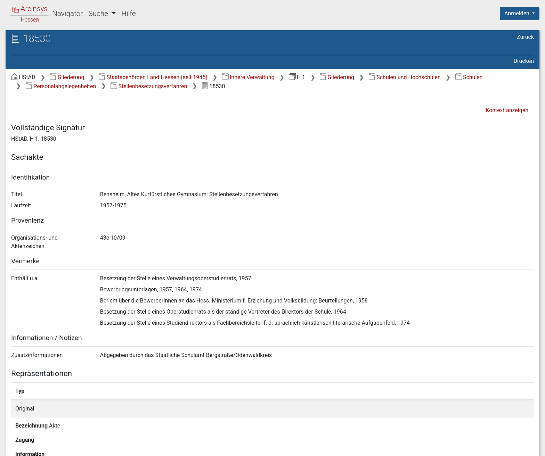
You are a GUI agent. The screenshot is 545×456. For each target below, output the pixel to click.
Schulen (469, 77)
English (16, 441)
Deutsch (42, 441)
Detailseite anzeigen (404, 408)
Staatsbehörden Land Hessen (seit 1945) (153, 77)
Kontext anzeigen (507, 110)
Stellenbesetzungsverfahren (149, 86)
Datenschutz (417, 446)
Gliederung (67, 77)
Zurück (525, 37)
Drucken (524, 61)
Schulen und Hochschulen (405, 77)
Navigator (67, 13)
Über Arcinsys (365, 446)
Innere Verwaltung (248, 77)
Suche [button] (99, 13)
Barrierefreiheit (470, 446)
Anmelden (517, 13)
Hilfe (128, 13)
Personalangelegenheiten (61, 86)
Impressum (521, 446)
